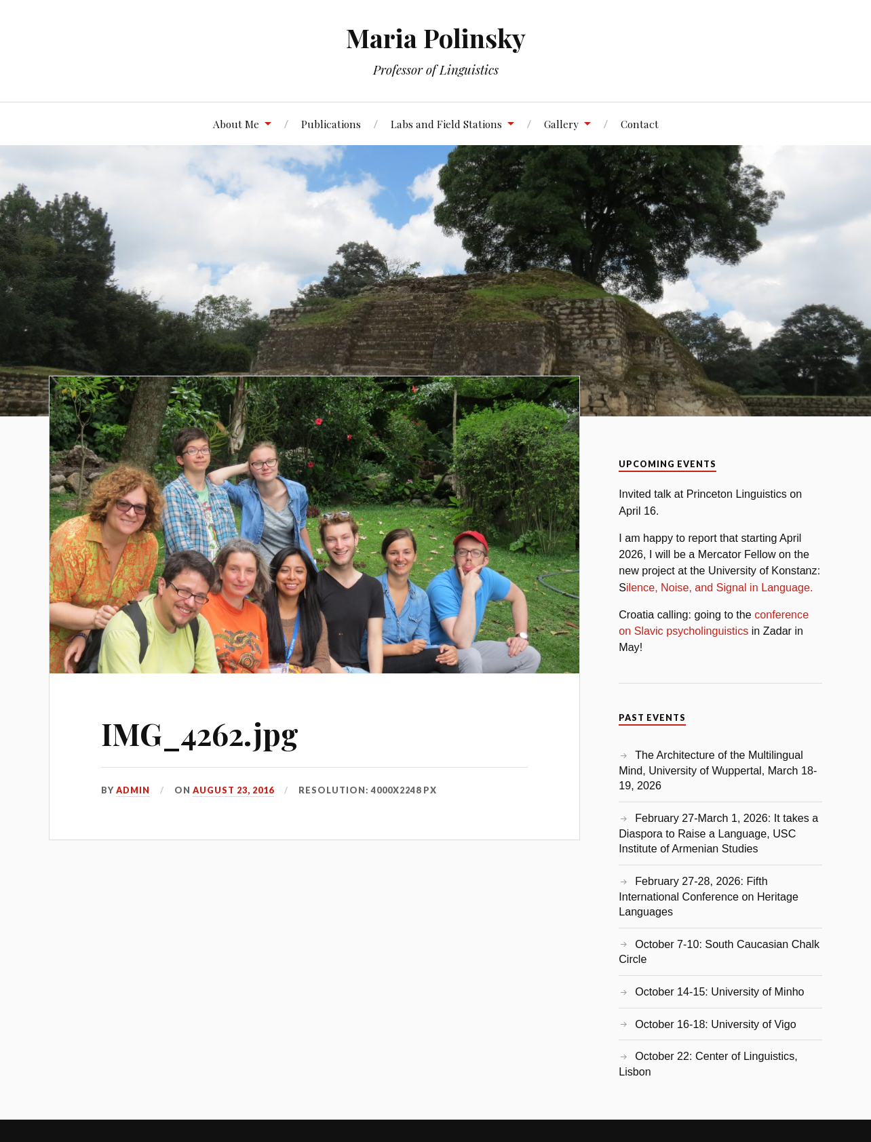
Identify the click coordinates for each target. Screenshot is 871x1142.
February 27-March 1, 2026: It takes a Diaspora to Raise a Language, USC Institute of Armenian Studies (718, 833)
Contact (640, 124)
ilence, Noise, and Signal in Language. (719, 587)
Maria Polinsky (436, 37)
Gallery (561, 124)
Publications (331, 124)
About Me (236, 124)
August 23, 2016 (233, 790)
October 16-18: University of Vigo (715, 1024)
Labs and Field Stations (446, 124)
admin (133, 790)
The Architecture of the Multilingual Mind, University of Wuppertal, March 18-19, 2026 (718, 770)
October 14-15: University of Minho (719, 991)
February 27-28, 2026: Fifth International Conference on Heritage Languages (708, 896)
